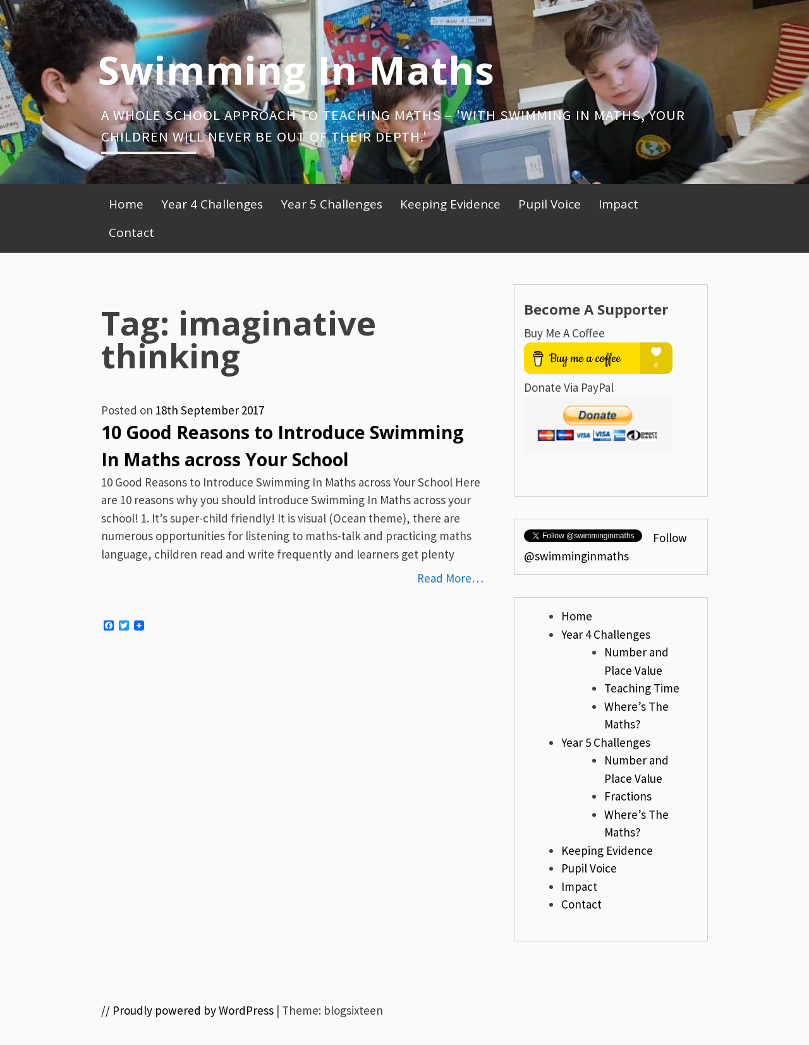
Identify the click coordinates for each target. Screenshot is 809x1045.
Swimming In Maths (296, 69)
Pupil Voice (549, 204)
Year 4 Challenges (212, 204)
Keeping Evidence (450, 204)
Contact (131, 232)
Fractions (628, 796)
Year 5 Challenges (331, 204)
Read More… (450, 578)
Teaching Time (641, 688)
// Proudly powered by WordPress (187, 1010)
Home (126, 204)
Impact (618, 204)
